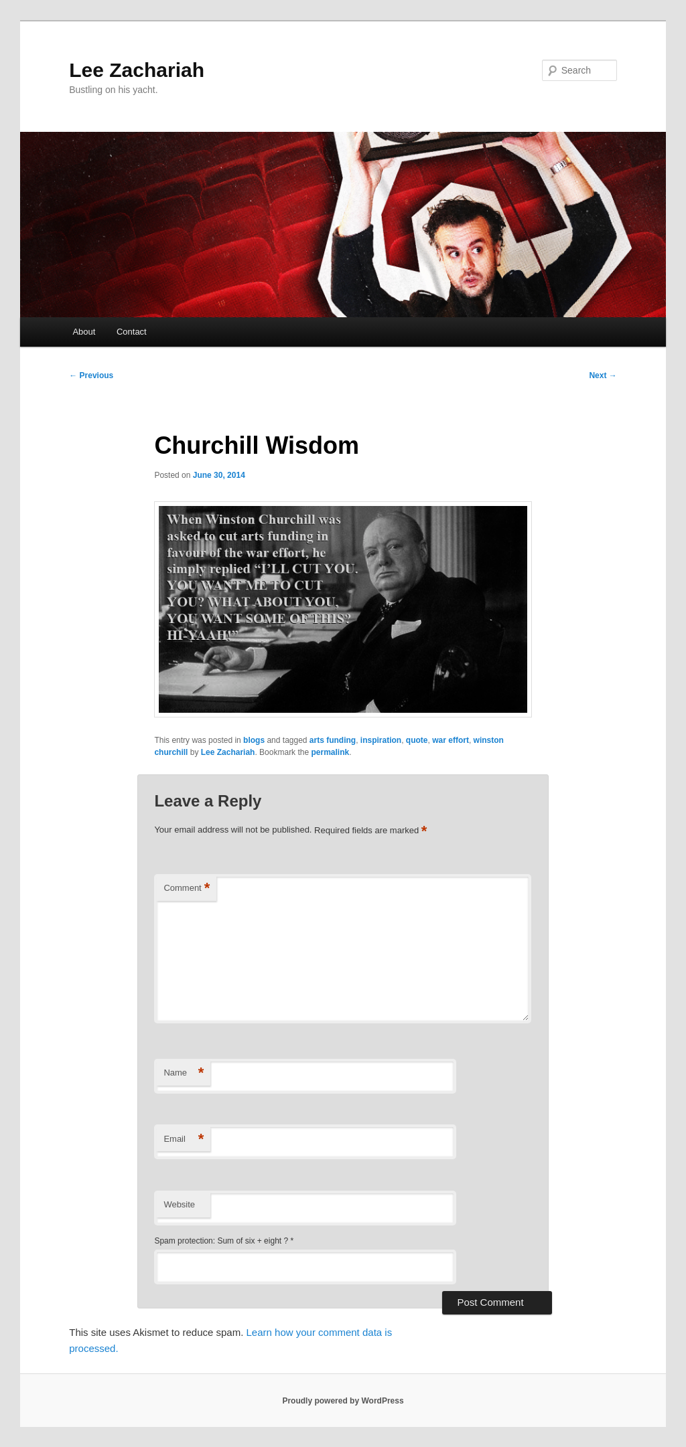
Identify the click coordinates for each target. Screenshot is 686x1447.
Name (183, 1073)
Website (179, 1204)
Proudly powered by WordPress (342, 1401)
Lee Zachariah (136, 70)
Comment (186, 888)
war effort (450, 740)
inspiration (380, 740)
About (83, 332)
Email (183, 1139)
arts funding (333, 740)
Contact (132, 332)
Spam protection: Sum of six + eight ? (221, 1241)
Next (602, 375)
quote (417, 740)
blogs (254, 740)
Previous (91, 375)
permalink (330, 752)
